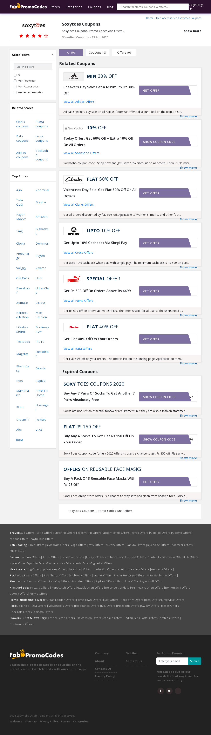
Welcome (16, 721)
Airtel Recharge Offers (162, 575)
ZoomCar (42, 190)
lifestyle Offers (97, 557)
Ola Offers (18, 551)
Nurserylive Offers (172, 600)
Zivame (41, 268)
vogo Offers (80, 545)
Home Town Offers (89, 600)
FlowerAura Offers (90, 618)
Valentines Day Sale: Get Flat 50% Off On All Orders (99, 192)
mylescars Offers (58, 545)
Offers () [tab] (124, 52)
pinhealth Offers (106, 569)
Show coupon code (159, 142)
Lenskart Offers (136, 557)
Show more (193, 31)
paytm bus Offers (42, 539)
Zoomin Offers (114, 618)
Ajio (19, 190)
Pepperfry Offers (133, 600)
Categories (80, 721)
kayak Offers (141, 533)
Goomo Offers (182, 533)
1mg (19, 231)
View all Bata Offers (77, 349)
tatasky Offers (104, 575)
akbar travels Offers (117, 533)
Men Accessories (166, 17)
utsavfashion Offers (91, 587)
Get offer (151, 90)
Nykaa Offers (18, 563)
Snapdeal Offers (84, 581)
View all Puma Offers (78, 301)
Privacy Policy (105, 676)
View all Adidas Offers (79, 102)
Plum (19, 407)
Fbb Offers (191, 557)
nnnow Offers (32, 557)
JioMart (41, 420)
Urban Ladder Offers (61, 600)
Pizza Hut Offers (129, 606)
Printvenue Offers (22, 624)
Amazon (41, 217)
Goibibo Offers (161, 533)
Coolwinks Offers (159, 557)
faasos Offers (171, 606)
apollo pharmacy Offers (134, 569)
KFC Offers (109, 606)
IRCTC (40, 342)
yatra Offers (46, 533)
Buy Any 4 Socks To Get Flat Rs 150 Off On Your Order (98, 439)
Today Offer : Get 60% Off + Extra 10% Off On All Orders (98, 141)
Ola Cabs (22, 278)
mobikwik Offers (82, 575)
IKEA (19, 381)
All (19, 75)
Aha (19, 430)
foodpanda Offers (88, 606)
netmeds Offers (162, 569)
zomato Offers (44, 612)
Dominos (42, 243)
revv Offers (97, 545)
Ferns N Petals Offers (62, 618)
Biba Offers (116, 557)
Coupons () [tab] (97, 52)
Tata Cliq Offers (60, 581)
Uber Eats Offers (22, 612)
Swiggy (21, 268)
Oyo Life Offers (37, 563)
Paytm (40, 256)
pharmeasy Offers (56, 569)
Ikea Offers (152, 600)
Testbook (23, 342)
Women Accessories (30, 92)
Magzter (22, 354)
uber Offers (38, 545)
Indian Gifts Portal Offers (142, 618)
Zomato (22, 303)
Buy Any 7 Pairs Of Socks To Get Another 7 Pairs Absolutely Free (99, 396)
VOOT (40, 430)
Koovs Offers (52, 557)
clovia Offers (82, 563)
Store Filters (20, 55)
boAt (19, 440)
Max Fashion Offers (151, 587)
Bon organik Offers (177, 587)
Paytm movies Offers (60, 563)
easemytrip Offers (90, 533)
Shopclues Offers (128, 581)
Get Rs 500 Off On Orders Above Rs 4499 (97, 290)
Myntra (41, 202)
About (99, 661)
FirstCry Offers (41, 587)
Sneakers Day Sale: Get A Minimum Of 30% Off (99, 90)
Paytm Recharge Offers (130, 575)
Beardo (41, 368)
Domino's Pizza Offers (32, 606)
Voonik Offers (19, 593)
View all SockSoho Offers (81, 153)
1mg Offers (34, 569)
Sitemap (31, 721)
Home (150, 17)
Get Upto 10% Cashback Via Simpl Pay (95, 242)
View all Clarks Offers (78, 204)
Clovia (20, 243)
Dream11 (23, 420)
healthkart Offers (81, 569)
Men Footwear (27, 80)
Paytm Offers (33, 575)
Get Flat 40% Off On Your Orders (90, 338)
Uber (39, 278)
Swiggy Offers (151, 606)
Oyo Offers (28, 533)
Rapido (41, 381)
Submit (194, 661)
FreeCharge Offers (56, 575)
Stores (65, 721)
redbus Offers (20, 539)
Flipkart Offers (106, 581)
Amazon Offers (38, 581)
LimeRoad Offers (74, 557)
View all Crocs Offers (78, 252)
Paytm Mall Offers (151, 581)
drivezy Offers (116, 545)
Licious (41, 303)
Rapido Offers (137, 545)
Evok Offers (112, 600)
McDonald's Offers (61, 606)
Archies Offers (170, 618)
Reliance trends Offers (121, 587)
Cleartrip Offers (66, 533)
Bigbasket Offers (102, 563)
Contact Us (103, 668)
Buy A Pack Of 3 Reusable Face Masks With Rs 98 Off (99, 481)
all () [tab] (71, 52)
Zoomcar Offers (183, 545)
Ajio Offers (177, 557)
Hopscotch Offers (64, 587)
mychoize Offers (159, 545)
